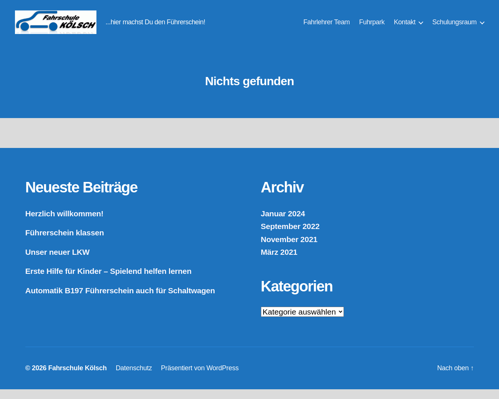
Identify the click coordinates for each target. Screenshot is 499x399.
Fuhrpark (372, 27)
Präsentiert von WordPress (199, 377)
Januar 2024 (283, 223)
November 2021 (289, 249)
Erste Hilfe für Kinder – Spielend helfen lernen (108, 281)
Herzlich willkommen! (64, 223)
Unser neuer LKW (57, 261)
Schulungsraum (454, 27)
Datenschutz (133, 377)
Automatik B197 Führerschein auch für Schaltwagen (120, 300)
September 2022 (290, 236)
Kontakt (405, 27)
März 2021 (279, 262)
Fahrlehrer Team (327, 27)
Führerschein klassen (64, 242)
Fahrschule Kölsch (77, 377)
